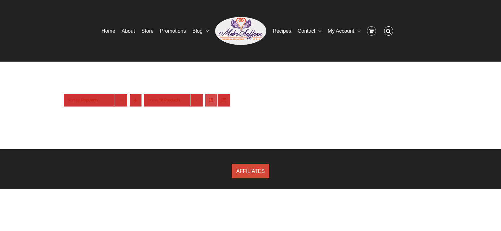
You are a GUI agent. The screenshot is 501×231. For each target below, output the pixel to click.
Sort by (83, 100)
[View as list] (224, 100)
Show (164, 100)
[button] (411, 30)
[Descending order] (135, 100)
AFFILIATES (250, 171)
